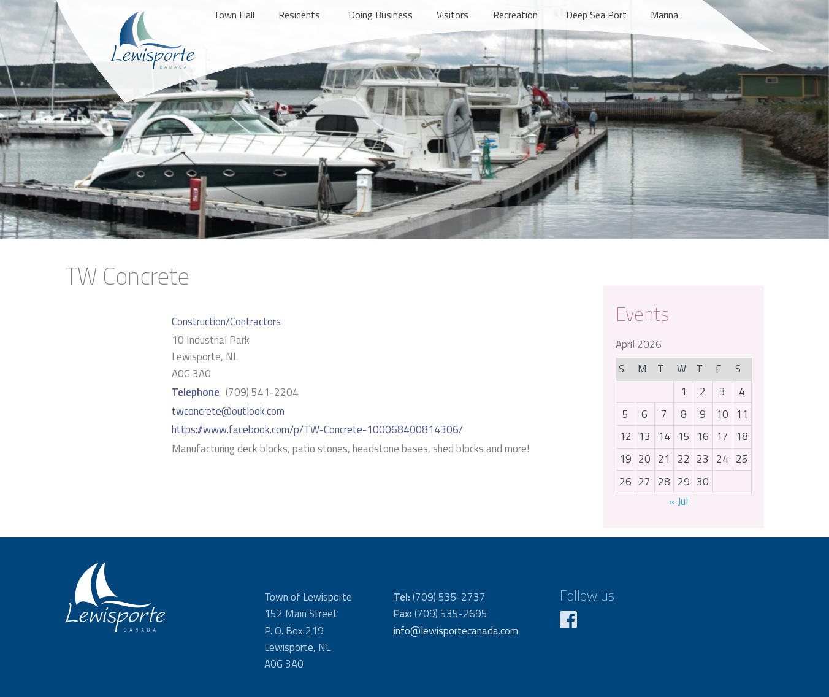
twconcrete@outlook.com (228, 411)
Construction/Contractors (226, 321)
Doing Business (380, 14)
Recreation (515, 14)
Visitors (452, 14)
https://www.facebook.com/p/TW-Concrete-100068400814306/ (317, 429)
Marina (664, 14)
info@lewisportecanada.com (456, 631)
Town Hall (233, 14)
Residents (299, 14)
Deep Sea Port (596, 14)
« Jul (678, 501)
